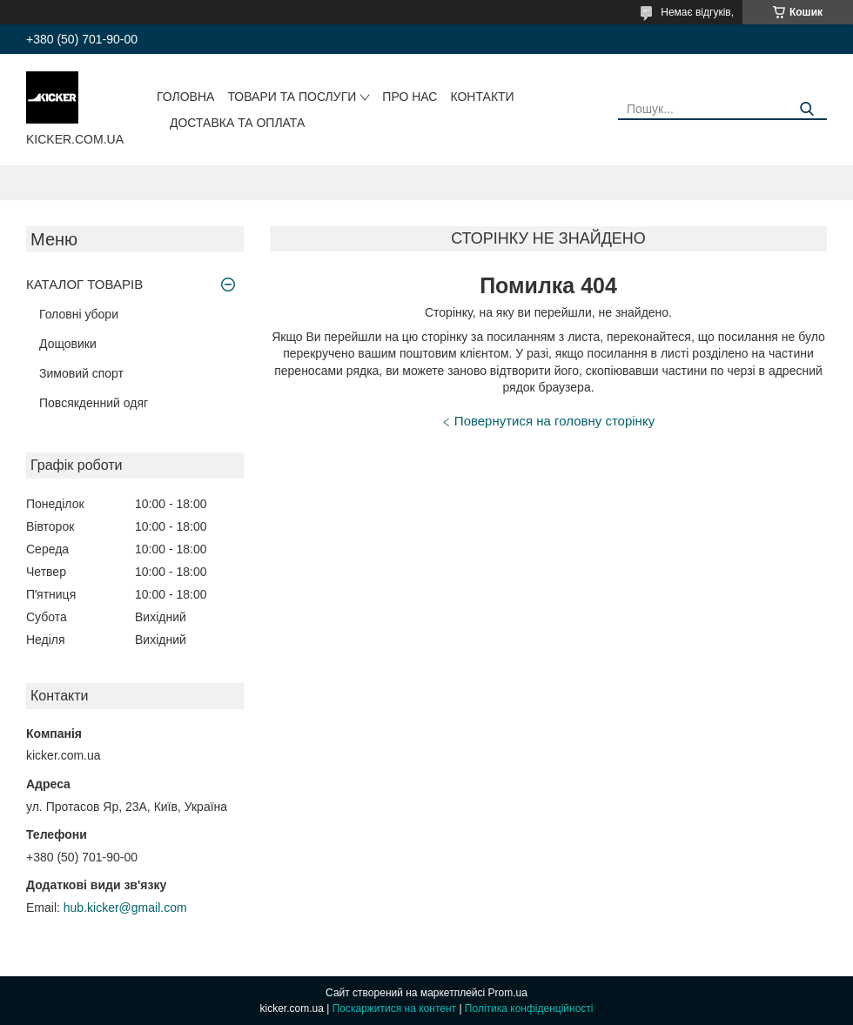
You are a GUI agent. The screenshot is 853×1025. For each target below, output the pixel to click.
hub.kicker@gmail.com (125, 907)
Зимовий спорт (81, 373)
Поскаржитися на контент (394, 1008)
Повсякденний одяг (93, 403)
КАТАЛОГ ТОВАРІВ (84, 284)
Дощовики (68, 344)
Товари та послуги (291, 97)
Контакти (482, 97)
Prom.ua (507, 993)
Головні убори (78, 314)
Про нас (409, 97)
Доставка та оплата (237, 123)
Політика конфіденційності (529, 1008)
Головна (185, 97)
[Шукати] (807, 109)
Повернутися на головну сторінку (554, 420)
